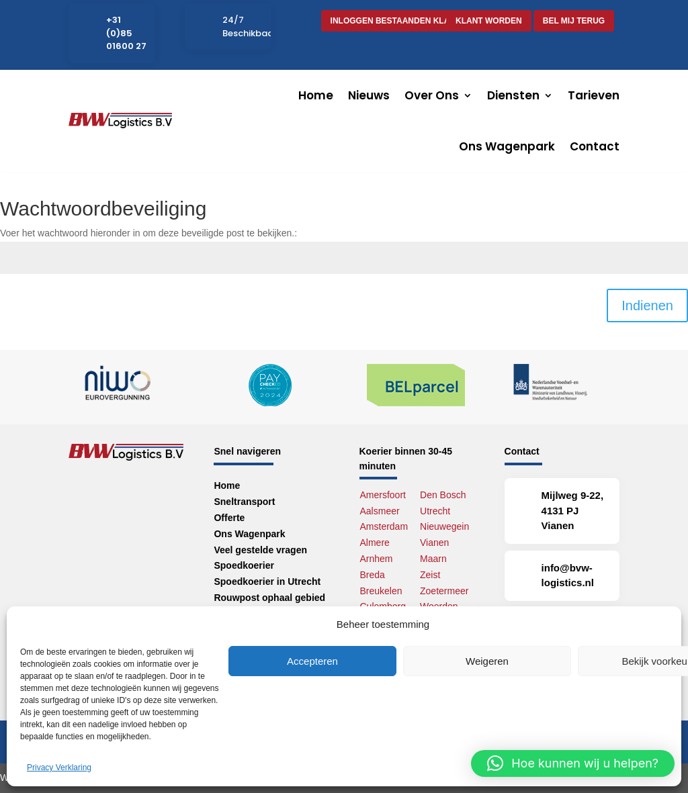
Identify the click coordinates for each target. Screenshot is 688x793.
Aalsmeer (380, 511)
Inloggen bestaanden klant (396, 21)
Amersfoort (383, 494)
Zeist (430, 574)
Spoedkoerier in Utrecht (267, 581)
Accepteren (312, 661)
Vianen (434, 542)
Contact (594, 146)
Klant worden (489, 21)
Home (315, 95)
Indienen (647, 305)
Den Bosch (443, 494)
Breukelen (381, 591)
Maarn (433, 558)
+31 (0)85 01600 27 (126, 32)
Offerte (229, 517)
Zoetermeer (444, 591)
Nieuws (369, 95)
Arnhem (376, 558)
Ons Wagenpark (507, 146)
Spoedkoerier (243, 565)
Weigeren (487, 661)
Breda (372, 574)
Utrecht (435, 511)
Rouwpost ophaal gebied (269, 597)
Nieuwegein (444, 526)
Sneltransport (244, 501)
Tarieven (593, 95)
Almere (375, 542)
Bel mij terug (574, 21)
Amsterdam (384, 526)
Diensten (513, 95)
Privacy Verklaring (59, 767)
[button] (573, 763)
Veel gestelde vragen (260, 550)
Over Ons (431, 95)
